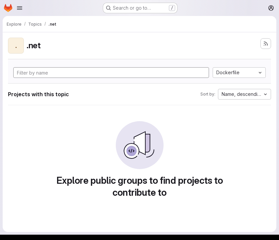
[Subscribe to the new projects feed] (265, 43)
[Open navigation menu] (19, 8)
